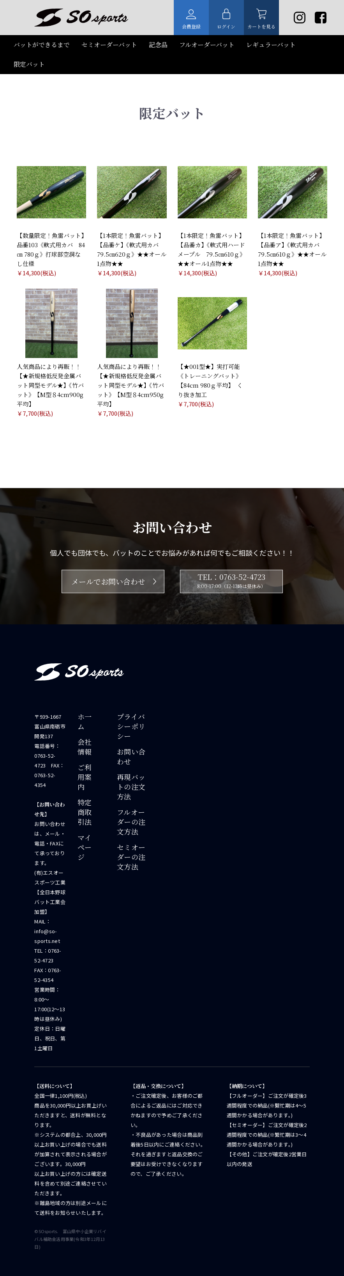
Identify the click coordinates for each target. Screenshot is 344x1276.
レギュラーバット (271, 44)
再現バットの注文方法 (131, 786)
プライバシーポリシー (131, 726)
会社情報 (85, 747)
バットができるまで (42, 44)
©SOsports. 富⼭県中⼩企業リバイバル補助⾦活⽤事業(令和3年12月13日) (70, 1239)
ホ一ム (85, 721)
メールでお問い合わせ (114, 581)
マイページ (85, 847)
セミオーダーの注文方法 (131, 857)
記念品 (158, 44)
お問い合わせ (131, 756)
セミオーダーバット (109, 44)
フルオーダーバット (207, 44)
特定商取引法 (85, 812)
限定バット (29, 64)
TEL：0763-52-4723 (231, 581)
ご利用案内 (85, 777)
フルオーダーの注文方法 (131, 821)
